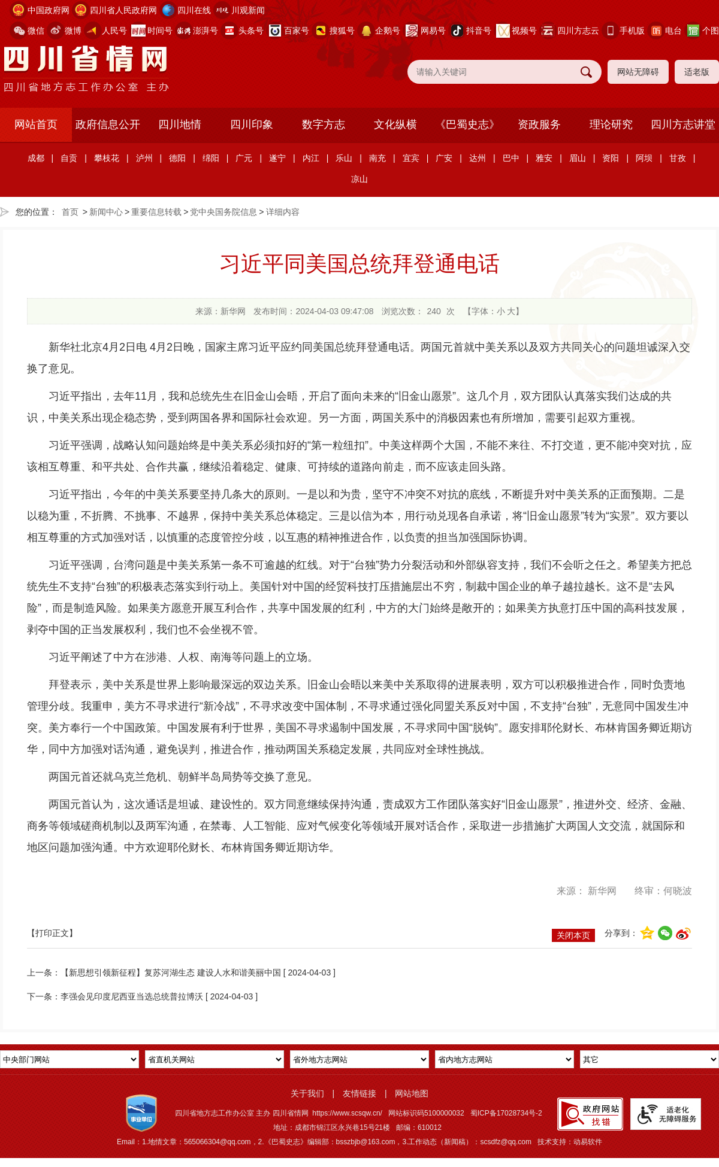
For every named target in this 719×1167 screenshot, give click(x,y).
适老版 (696, 72)
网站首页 (36, 124)
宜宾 (411, 158)
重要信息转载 (156, 212)
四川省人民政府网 (123, 10)
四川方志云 (578, 30)
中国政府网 (49, 10)
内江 (311, 158)
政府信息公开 (107, 124)
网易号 (433, 30)
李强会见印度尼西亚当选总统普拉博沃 (132, 996)
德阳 (177, 158)
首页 (70, 212)
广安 (444, 158)
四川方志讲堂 (683, 124)
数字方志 (323, 124)
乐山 (344, 158)
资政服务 (539, 124)
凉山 (359, 179)
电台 (673, 30)
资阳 (610, 158)
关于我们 (307, 1093)
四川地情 (179, 124)
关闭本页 (573, 935)
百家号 (296, 30)
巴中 (511, 158)
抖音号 (478, 30)
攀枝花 (106, 158)
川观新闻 (248, 10)
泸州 (144, 158)
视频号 (524, 30)
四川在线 (194, 10)
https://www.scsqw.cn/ (347, 1113)
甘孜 (677, 158)
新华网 (602, 891)
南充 (377, 158)
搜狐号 (342, 30)
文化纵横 (395, 124)
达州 (477, 158)
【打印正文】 (52, 933)
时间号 (160, 30)
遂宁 (277, 158)
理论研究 (611, 124)
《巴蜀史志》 (467, 124)
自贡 (69, 158)
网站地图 (411, 1093)
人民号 (114, 30)
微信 (36, 30)
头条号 (251, 30)
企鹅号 (387, 30)
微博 (73, 30)
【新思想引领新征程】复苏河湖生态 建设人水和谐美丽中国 (171, 972)
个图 (710, 30)
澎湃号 (205, 30)
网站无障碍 (638, 72)
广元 (243, 158)
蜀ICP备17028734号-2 (506, 1113)
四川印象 (251, 124)
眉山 (577, 158)
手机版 (632, 30)
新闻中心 (106, 212)
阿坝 (644, 158)
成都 (36, 158)
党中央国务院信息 (223, 212)
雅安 (544, 158)
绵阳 (211, 158)
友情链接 (359, 1093)
